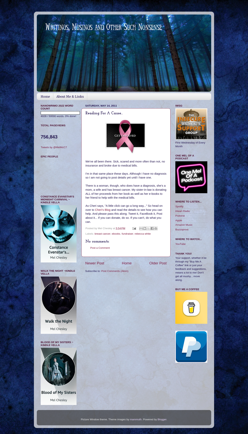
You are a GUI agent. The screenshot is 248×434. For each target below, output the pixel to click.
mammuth (136, 419)
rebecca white (143, 233)
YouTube (180, 244)
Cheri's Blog (103, 209)
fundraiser (127, 233)
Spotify (179, 206)
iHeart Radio (182, 211)
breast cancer (102, 233)
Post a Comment (100, 247)
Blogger (162, 419)
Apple (178, 220)
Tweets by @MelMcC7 (54, 147)
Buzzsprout (182, 229)
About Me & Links (70, 96)
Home (45, 96)
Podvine (180, 215)
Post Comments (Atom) (114, 271)
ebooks (116, 233)
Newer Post (94, 263)
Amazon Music (184, 224)
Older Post (158, 263)
